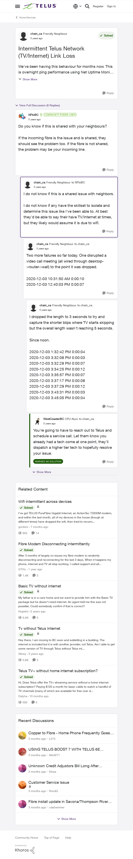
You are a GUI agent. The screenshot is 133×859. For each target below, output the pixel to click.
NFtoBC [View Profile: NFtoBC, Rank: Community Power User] (33, 114)
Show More (27, 79)
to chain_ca (81, 244)
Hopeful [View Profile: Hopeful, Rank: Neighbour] (23, 611)
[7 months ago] (38, 527)
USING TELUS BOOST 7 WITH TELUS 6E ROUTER (64, 749)
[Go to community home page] (40, 6)
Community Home (26, 837)
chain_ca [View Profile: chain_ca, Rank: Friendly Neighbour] (36, 33)
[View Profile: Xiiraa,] (22, 768)
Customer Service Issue (48, 782)
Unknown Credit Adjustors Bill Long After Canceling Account (63, 766)
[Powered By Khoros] (66, 849)
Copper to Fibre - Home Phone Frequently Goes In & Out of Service (71, 733)
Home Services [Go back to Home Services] (25, 17)
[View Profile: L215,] (22, 735)
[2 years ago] (37, 611)
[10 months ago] (38, 696)
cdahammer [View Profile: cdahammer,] (56, 807)
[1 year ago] (34, 569)
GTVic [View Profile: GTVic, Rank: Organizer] (22, 569)
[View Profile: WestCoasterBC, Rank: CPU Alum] (37, 421)
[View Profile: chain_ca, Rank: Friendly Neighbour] (23, 36)
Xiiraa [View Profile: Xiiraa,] (52, 771)
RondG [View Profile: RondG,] (53, 790)
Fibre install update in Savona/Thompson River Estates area (68, 801)
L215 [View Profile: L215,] (52, 738)
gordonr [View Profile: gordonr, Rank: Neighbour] (23, 526)
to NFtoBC (78, 182)
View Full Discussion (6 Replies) (37, 105)
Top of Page (51, 837)
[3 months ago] (37, 738)
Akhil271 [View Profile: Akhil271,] (54, 755)
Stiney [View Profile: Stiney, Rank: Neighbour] (22, 653)
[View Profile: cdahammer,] (22, 804)
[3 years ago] (35, 654)
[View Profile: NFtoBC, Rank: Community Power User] (22, 117)
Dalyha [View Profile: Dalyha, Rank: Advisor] (22, 696)
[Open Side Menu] (17, 6)
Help (68, 837)
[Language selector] (77, 6)
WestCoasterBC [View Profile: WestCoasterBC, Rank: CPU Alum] (53, 419)
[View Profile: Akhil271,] (22, 752)
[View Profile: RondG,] (22, 785)
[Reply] (108, 93)
